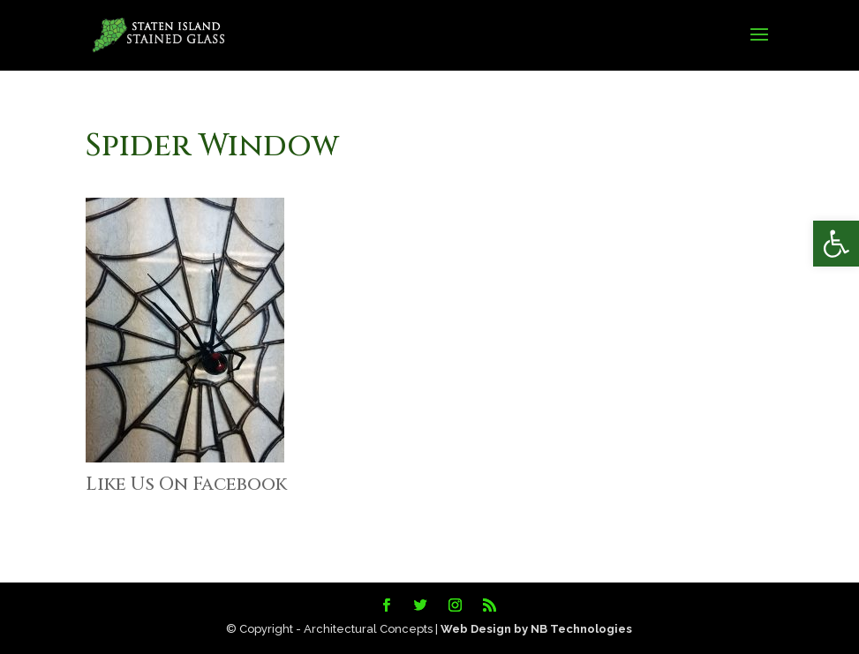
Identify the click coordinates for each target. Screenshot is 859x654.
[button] (836, 244)
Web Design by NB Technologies (536, 628)
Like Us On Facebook (186, 484)
